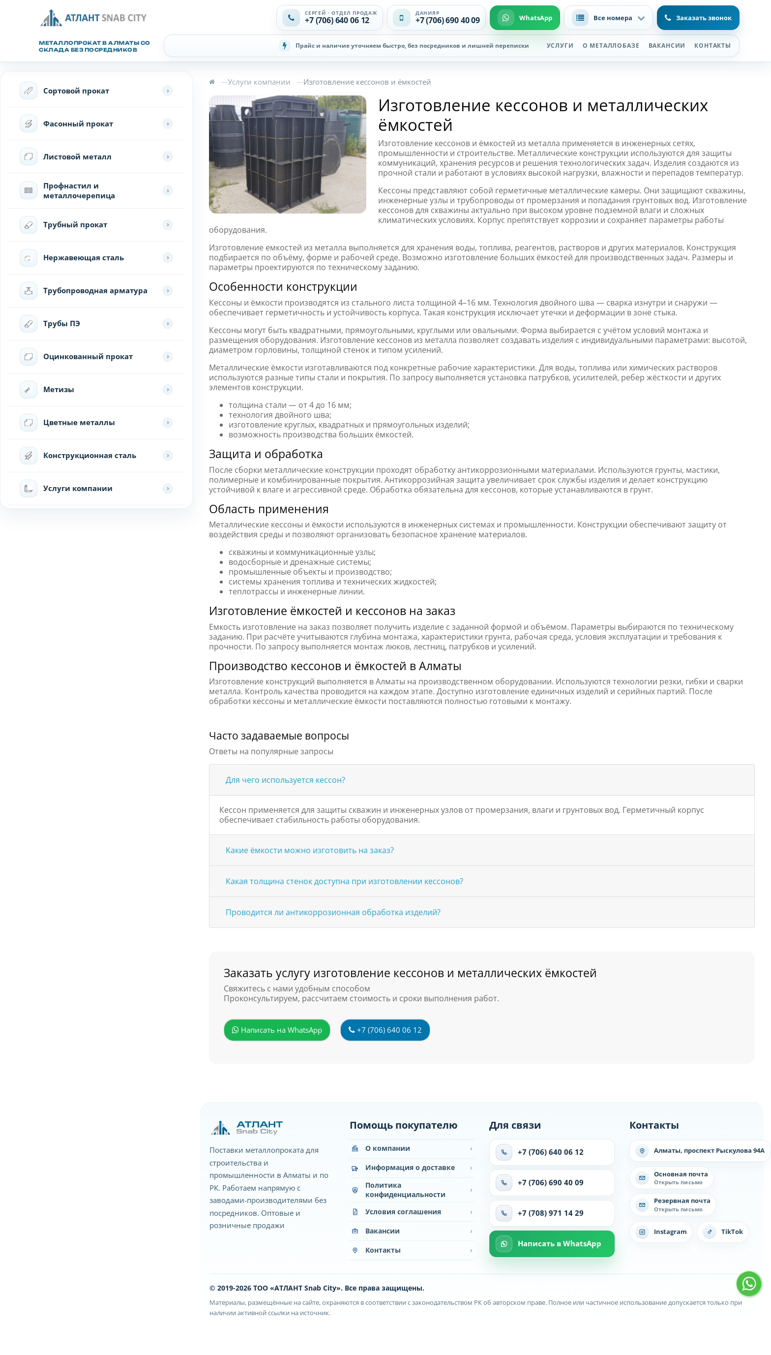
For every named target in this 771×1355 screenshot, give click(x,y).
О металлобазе (611, 45)
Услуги (560, 45)
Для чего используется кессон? (285, 779)
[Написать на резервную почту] (672, 1204)
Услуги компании (259, 82)
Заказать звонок (698, 17)
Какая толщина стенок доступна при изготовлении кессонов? (344, 881)
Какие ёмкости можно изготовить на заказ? (310, 850)
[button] (608, 17)
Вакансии (667, 45)
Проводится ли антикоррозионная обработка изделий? (333, 912)
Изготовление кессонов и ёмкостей (367, 82)
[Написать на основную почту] (671, 1178)
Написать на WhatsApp (277, 1030)
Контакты (712, 45)
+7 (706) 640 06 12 (385, 1030)
